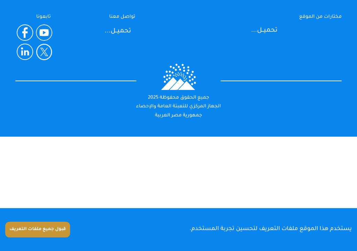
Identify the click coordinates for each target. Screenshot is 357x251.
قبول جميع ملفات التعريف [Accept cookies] (37, 229)
